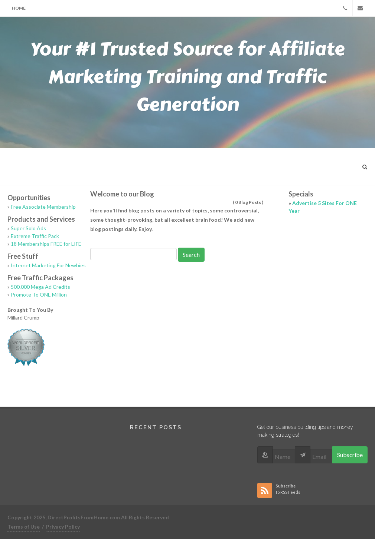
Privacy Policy (63, 526)
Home (19, 8)
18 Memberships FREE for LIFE (46, 244)
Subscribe (350, 454)
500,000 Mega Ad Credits (40, 287)
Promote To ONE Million (39, 294)
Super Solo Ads (28, 228)
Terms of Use (23, 526)
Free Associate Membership (43, 207)
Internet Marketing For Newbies (48, 265)
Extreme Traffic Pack (35, 236)
